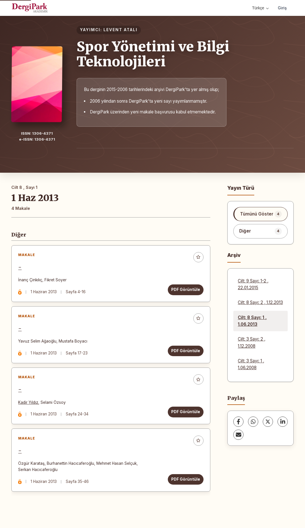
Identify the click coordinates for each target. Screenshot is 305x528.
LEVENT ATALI (120, 30)
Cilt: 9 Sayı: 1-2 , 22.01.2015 (253, 284)
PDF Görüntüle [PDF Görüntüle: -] (185, 290)
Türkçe (260, 8)
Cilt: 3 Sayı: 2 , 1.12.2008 (251, 342)
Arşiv (234, 255)
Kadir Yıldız (29, 404)
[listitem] (260, 214)
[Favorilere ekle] (198, 258)
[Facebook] (238, 422)
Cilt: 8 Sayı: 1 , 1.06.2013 (252, 321)
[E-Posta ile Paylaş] (238, 435)
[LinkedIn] (283, 422)
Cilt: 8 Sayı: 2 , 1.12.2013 (260, 302)
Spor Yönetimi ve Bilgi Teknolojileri (153, 54)
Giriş (282, 7)
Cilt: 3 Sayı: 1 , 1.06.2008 (251, 364)
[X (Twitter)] (268, 422)
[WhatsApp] (253, 422)
